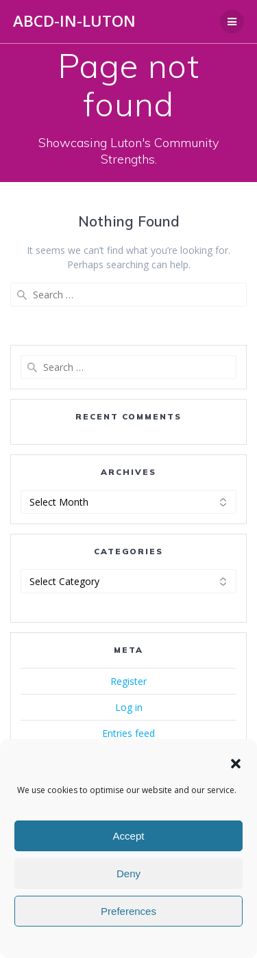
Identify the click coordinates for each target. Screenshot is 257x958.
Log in (129, 707)
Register (128, 681)
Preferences (128, 911)
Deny (128, 873)
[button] (236, 764)
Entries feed (128, 733)
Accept (129, 836)
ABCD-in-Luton (74, 21)
